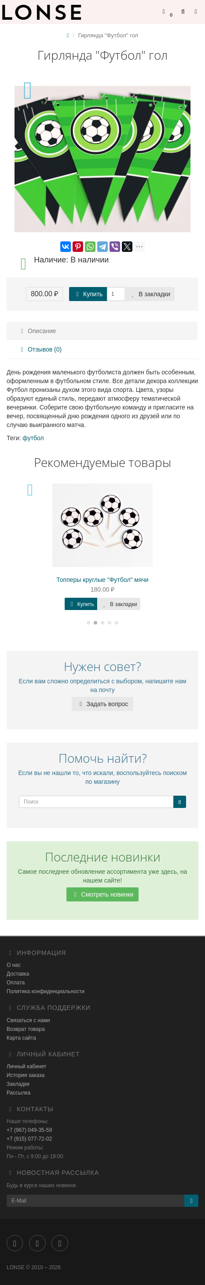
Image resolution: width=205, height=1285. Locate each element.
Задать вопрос (102, 703)
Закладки (18, 1084)
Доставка (18, 974)
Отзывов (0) (40, 349)
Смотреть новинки (103, 894)
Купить (87, 294)
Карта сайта (21, 1038)
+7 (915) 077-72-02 (29, 1139)
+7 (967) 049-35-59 (29, 1130)
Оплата (16, 983)
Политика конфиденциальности (45, 991)
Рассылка (18, 1093)
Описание (37, 330)
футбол (33, 437)
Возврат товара (26, 1029)
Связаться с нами (28, 1020)
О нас (14, 965)
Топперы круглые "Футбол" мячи (102, 579)
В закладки (149, 294)
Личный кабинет (26, 1066)
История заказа (25, 1075)
